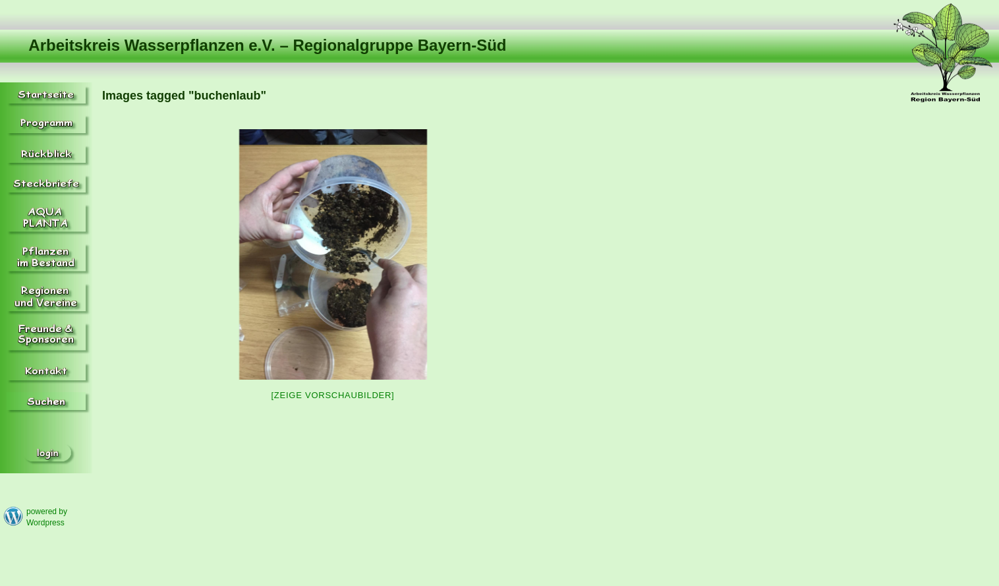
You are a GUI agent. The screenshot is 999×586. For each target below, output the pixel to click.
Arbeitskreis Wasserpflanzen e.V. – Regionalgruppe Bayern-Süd (267, 45)
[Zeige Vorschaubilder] (333, 395)
